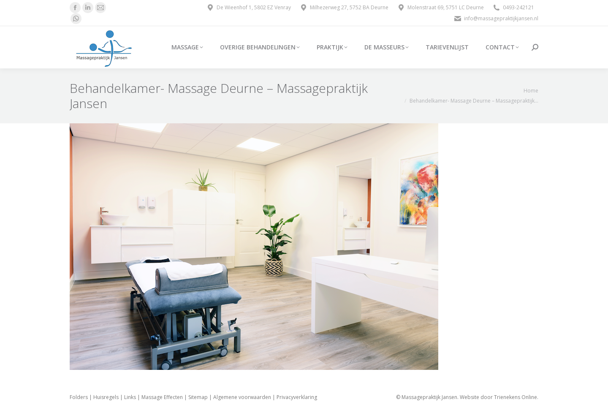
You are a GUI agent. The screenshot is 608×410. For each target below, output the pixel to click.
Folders (79, 397)
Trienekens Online (515, 397)
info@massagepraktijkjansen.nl (495, 18)
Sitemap (198, 397)
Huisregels (106, 397)
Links (130, 397)
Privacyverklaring (297, 397)
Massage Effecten (162, 397)
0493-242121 (513, 7)
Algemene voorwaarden (242, 397)
